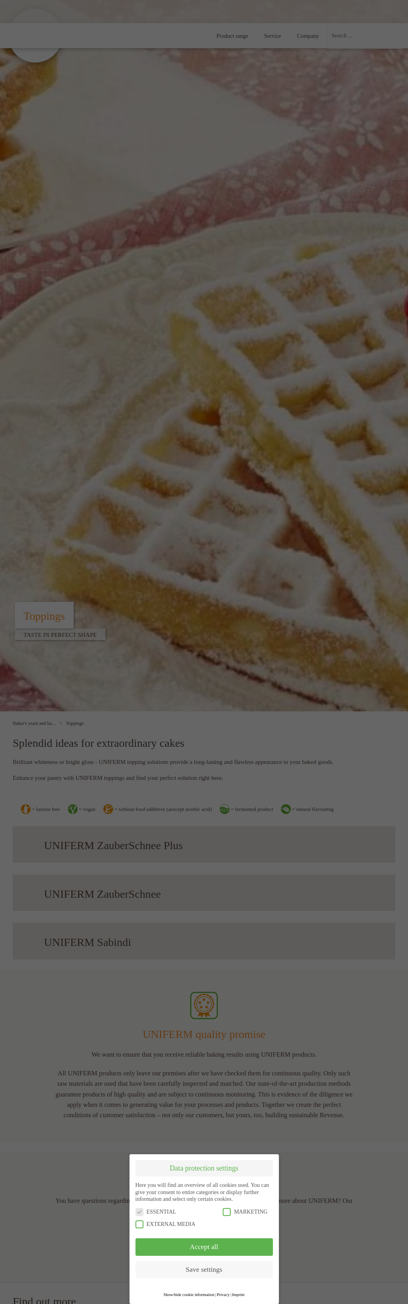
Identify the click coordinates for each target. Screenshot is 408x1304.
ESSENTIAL (156, 1212)
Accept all (204, 1247)
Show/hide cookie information (188, 1294)
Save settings (204, 1269)
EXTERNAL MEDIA (165, 1224)
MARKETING (245, 1212)
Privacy (223, 1294)
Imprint (238, 1294)
